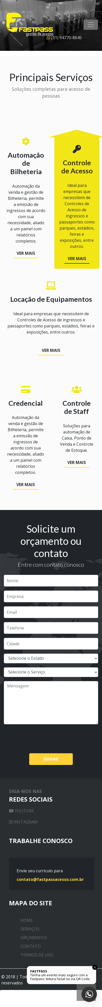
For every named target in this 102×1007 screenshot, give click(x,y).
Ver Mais (26, 253)
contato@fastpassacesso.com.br (50, 879)
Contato (31, 946)
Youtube (21, 811)
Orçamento (34, 937)
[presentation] (43, 738)
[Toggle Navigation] (91, 25)
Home (27, 920)
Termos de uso (37, 955)
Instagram (23, 822)
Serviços (30, 929)
